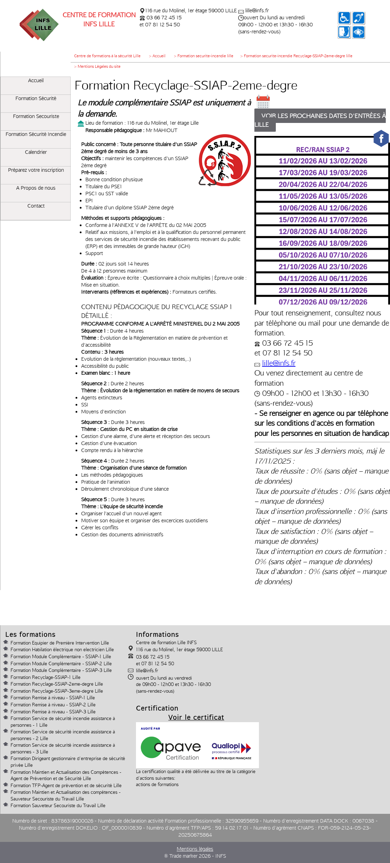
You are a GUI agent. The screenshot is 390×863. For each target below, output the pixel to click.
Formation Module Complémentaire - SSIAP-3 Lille (61, 670)
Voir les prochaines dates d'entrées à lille (320, 120)
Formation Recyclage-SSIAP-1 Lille (45, 677)
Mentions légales (195, 849)
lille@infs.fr (278, 363)
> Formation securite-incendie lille (203, 55)
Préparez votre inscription (36, 170)
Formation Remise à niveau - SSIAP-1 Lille (53, 697)
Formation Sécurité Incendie (36, 134)
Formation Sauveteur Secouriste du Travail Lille (58, 805)
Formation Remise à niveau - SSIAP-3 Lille (53, 711)
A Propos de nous (36, 188)
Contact (36, 206)
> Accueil (157, 55)
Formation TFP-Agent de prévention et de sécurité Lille (66, 785)
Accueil (36, 80)
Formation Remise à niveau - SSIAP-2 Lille (53, 704)
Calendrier (36, 152)
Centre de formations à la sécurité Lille (107, 55)
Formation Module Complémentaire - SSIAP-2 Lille (61, 663)
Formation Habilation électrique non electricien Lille (62, 649)
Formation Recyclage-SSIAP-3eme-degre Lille (57, 691)
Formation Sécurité (35, 98)
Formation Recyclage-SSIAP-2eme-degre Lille (57, 684)
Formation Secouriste (36, 116)
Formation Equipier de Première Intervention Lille (60, 643)
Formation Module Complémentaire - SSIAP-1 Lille (61, 656)
